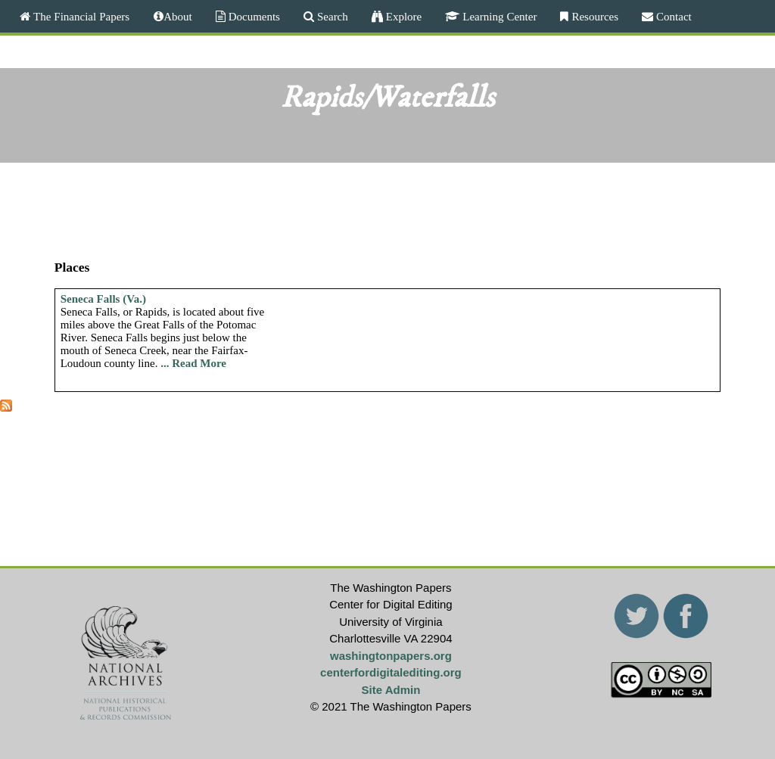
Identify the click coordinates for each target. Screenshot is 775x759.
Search (331, 16)
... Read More (193, 363)
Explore (402, 16)
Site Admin (391, 689)
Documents (253, 16)
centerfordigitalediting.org (391, 672)
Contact (672, 16)
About (177, 16)
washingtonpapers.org (391, 655)
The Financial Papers (79, 16)
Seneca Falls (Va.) (103, 299)
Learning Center (498, 16)
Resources (593, 16)
